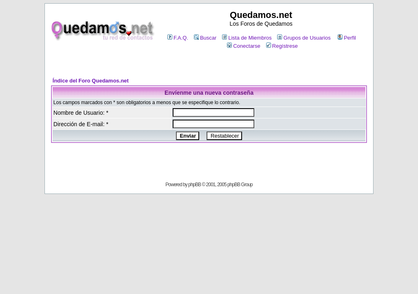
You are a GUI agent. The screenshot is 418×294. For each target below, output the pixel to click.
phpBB (194, 184)
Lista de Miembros (246, 38)
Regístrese (282, 46)
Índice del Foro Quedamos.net (91, 81)
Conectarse (243, 46)
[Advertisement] (209, 64)
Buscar (205, 38)
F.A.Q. (177, 38)
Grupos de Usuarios (304, 38)
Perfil (347, 38)
